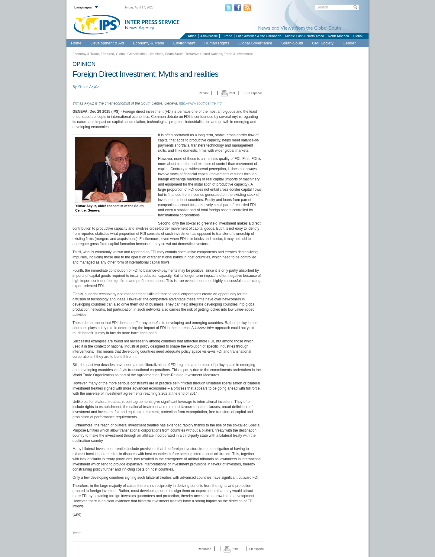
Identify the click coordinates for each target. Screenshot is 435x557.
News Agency (139, 27)
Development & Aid (107, 43)
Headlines (155, 54)
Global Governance (255, 43)
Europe (226, 36)
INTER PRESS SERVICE (152, 22)
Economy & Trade (148, 43)
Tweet (76, 533)
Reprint (203, 93)
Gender (349, 43)
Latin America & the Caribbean (258, 36)
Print (228, 93)
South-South (292, 43)
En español (254, 93)
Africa (192, 36)
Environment (184, 43)
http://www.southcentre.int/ (200, 103)
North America (338, 36)
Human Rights (217, 43)
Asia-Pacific (209, 36)
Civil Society (323, 43)
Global (357, 36)
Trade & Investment (238, 54)
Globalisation (137, 54)
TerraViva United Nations (203, 54)
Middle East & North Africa (304, 36)
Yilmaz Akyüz (88, 87)
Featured (107, 54)
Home (76, 43)
